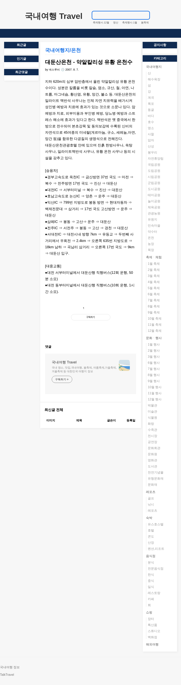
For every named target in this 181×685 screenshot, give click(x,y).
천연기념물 (155, 472)
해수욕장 (154, 79)
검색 (148, 15)
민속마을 (154, 225)
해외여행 (152, 644)
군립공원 (154, 183)
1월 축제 (154, 263)
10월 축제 (155, 318)
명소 (151, 128)
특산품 (152, 625)
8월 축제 (154, 306)
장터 (151, 619)
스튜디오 (154, 631)
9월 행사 (154, 381)
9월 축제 (154, 312)
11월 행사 (155, 393)
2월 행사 (154, 350)
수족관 (152, 429)
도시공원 (154, 189)
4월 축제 (154, 282)
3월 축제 (154, 276)
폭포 (151, 103)
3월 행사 (154, 356)
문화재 (152, 484)
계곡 (151, 97)
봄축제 (145, 22)
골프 (151, 498)
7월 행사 (154, 369)
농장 (151, 243)
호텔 (151, 530)
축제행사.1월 (129, 22)
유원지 (152, 219)
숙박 (149, 517)
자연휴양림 (155, 158)
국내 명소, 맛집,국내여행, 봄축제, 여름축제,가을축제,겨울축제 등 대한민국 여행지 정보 (84, 434)
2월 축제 (154, 269)
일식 (151, 586)
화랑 (151, 423)
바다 (151, 116)
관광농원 (154, 213)
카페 (151, 599)
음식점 (150, 556)
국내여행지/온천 (63, 50)
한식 (151, 574)
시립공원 (154, 176)
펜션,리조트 (156, 548)
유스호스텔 (155, 524)
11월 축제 (155, 324)
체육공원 (154, 207)
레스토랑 (154, 593)
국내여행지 (154, 66)
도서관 (152, 466)
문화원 (152, 454)
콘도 (151, 536)
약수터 (152, 231)
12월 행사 (155, 399)
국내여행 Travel (53, 16)
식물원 (152, 417)
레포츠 (150, 492)
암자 (151, 140)
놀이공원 (154, 201)
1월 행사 (154, 344)
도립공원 (154, 170)
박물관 (152, 405)
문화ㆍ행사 (154, 338)
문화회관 (154, 448)
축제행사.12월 (101, 22)
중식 (151, 580)
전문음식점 (155, 568)
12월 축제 (155, 330)
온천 (151, 237)
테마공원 (154, 195)
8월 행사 (154, 375)
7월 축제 (154, 300)
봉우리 (152, 152)
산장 (151, 542)
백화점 (152, 637)
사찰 (151, 134)
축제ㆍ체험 (154, 257)
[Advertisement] (90, 332)
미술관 (152, 411)
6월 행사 (154, 362)
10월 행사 (155, 387)
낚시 (151, 504)
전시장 (152, 436)
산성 (151, 146)
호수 (151, 122)
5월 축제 (154, 288)
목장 (151, 250)
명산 (115, 22)
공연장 (152, 442)
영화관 (152, 460)
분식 (151, 562)
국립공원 (154, 164)
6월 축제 (154, 294)
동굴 (151, 109)
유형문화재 (155, 478)
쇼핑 (149, 612)
